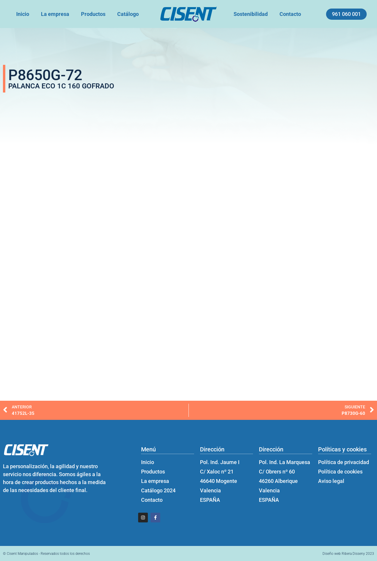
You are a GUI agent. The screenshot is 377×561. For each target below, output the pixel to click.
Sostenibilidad (251, 14)
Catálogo (128, 14)
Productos (93, 14)
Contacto (290, 14)
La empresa (55, 14)
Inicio (22, 14)
